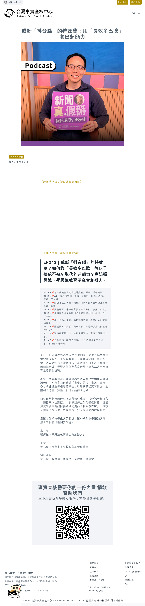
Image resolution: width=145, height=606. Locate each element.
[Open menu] (139, 13)
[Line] (5, 2)
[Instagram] (15, 2)
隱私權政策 (117, 600)
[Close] (19, 582)
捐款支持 (135, 2)
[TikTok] (20, 2)
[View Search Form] (133, 13)
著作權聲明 (103, 600)
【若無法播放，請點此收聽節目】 (61, 181)
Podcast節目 (16, 157)
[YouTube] (10, 2)
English (122, 2)
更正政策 (91, 600)
